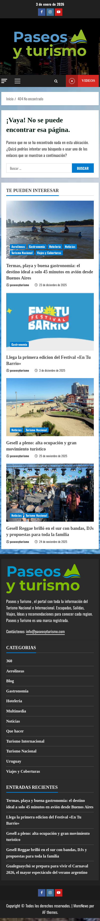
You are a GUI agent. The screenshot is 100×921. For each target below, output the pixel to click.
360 (9, 661)
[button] (4, 81)
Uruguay (13, 761)
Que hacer (15, 731)
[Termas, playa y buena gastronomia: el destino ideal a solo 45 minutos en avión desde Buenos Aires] (50, 230)
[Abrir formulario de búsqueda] (56, 81)
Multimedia (16, 711)
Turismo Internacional (25, 741)
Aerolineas (18, 246)
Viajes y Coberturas (49, 253)
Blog (10, 681)
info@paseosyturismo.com (45, 631)
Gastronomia (37, 246)
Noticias (70, 246)
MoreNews (80, 906)
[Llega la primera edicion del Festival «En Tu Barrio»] (50, 322)
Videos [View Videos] (80, 81)
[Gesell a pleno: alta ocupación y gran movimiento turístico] (50, 407)
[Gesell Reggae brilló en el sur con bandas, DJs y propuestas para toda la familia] (50, 493)
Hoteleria (55, 246)
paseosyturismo (19, 285)
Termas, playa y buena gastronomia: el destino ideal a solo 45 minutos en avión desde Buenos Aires (49, 271)
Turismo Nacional (22, 253)
